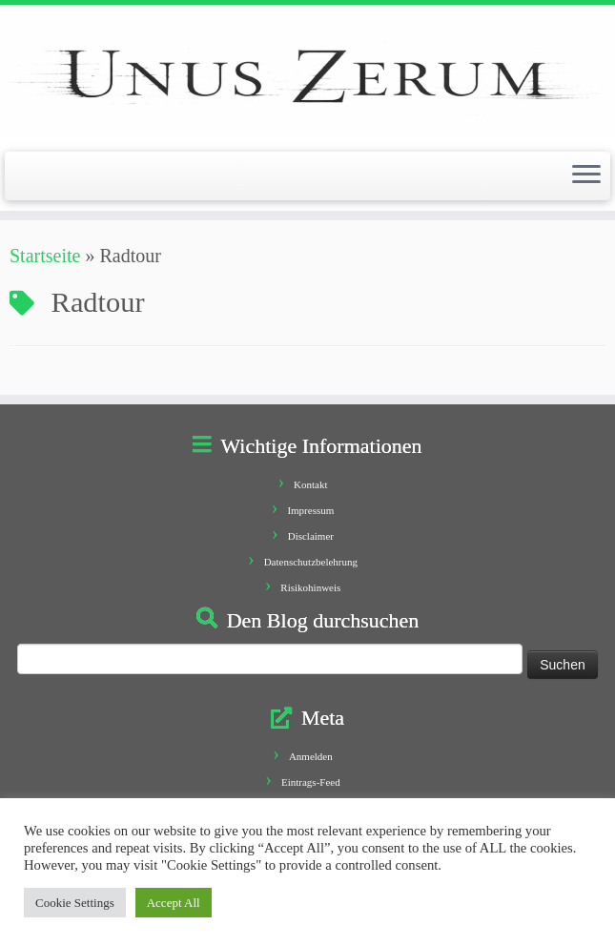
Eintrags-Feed (310, 782)
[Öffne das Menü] (586, 176)
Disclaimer (311, 536)
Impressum (310, 510)
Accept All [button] (173, 902)
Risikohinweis (310, 587)
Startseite (45, 255)
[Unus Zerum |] (307, 75)
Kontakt (310, 484)
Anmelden (311, 756)
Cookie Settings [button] (74, 902)
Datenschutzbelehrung (311, 561)
